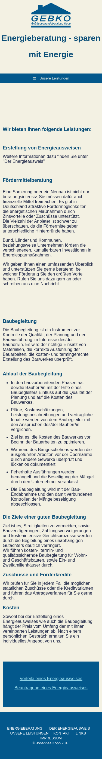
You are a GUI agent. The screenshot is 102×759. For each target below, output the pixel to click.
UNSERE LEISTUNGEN (29, 733)
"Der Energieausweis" (24, 161)
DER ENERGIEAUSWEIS (69, 728)
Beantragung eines (33, 687)
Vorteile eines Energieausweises (51, 678)
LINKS (81, 733)
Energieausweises (70, 687)
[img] (51, 15)
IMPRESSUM (51, 738)
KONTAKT (61, 733)
